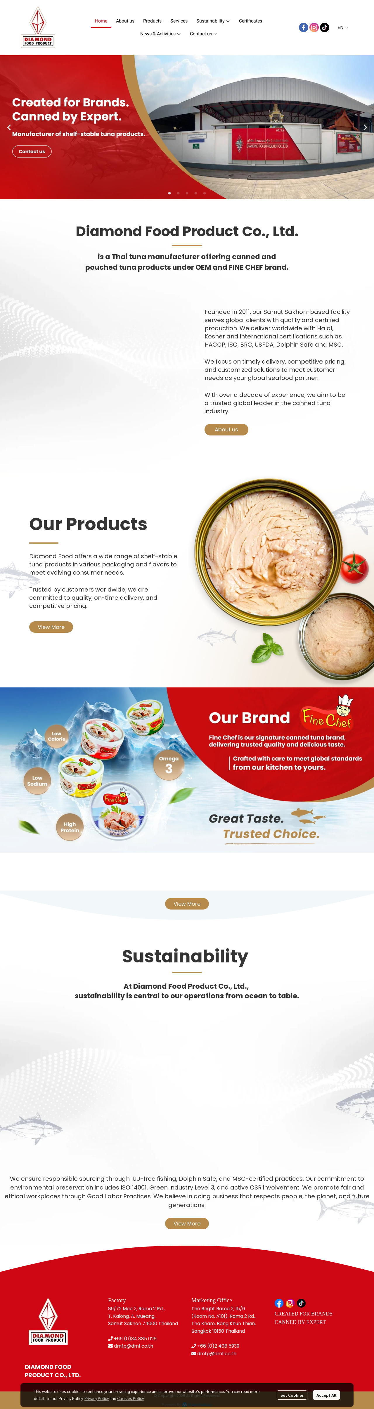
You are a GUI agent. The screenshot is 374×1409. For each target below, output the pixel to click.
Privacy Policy (96, 1398)
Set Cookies (292, 1395)
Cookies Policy (130, 1398)
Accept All (326, 1395)
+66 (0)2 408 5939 (218, 1346)
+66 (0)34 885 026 (135, 1338)
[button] (343, 27)
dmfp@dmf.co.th (133, 1346)
